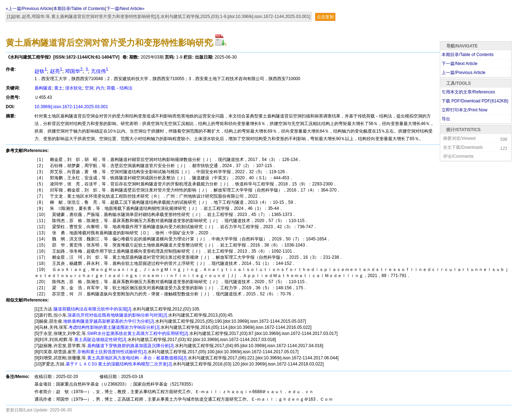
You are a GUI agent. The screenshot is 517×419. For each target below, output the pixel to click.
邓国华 (74, 71)
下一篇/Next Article (460, 63)
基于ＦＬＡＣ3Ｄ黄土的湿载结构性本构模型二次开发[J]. (119, 364)
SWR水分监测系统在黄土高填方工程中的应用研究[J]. (138, 333)
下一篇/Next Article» (125, 8)
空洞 (89, 88)
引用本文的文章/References (468, 92)
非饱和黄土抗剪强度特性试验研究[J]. (112, 351)
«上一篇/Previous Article (29, 8)
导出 (446, 118)
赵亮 (56, 71)
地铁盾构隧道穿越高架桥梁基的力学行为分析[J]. (109, 321)
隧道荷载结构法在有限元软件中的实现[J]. (92, 309)
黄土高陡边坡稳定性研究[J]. (100, 339)
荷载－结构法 (119, 88)
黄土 (58, 88)
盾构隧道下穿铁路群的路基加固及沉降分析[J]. (131, 345)
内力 (100, 88)
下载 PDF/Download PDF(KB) (475, 100)
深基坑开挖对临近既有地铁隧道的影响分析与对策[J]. (117, 315)
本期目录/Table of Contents (79, 8)
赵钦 (40, 71)
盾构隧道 (43, 88)
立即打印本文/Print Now (464, 109)
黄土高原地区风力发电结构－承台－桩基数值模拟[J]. (137, 357)
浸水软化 (73, 88)
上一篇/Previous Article (463, 72)
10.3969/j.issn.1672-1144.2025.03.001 (71, 106)
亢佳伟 (99, 71)
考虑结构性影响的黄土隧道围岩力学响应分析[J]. (114, 327)
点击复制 (325, 16)
